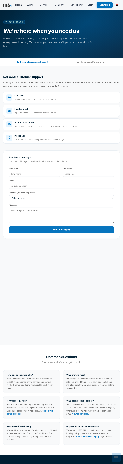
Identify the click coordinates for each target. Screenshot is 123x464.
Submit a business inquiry (87, 437)
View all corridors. (80, 414)
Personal (18, 5)
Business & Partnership (90, 62)
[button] (117, 5)
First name (13, 169)
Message (13, 206)
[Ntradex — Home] (7, 5)
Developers (77, 5)
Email (11, 181)
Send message (61, 230)
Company (60, 5)
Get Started (105, 5)
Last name (67, 169)
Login (90, 5)
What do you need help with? (22, 193)
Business (31, 5)
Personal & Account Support (32, 62)
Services (45, 5)
